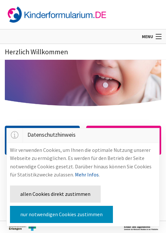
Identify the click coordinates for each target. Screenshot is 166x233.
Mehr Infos (87, 174)
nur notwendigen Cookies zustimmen (61, 214)
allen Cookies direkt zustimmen (55, 194)
